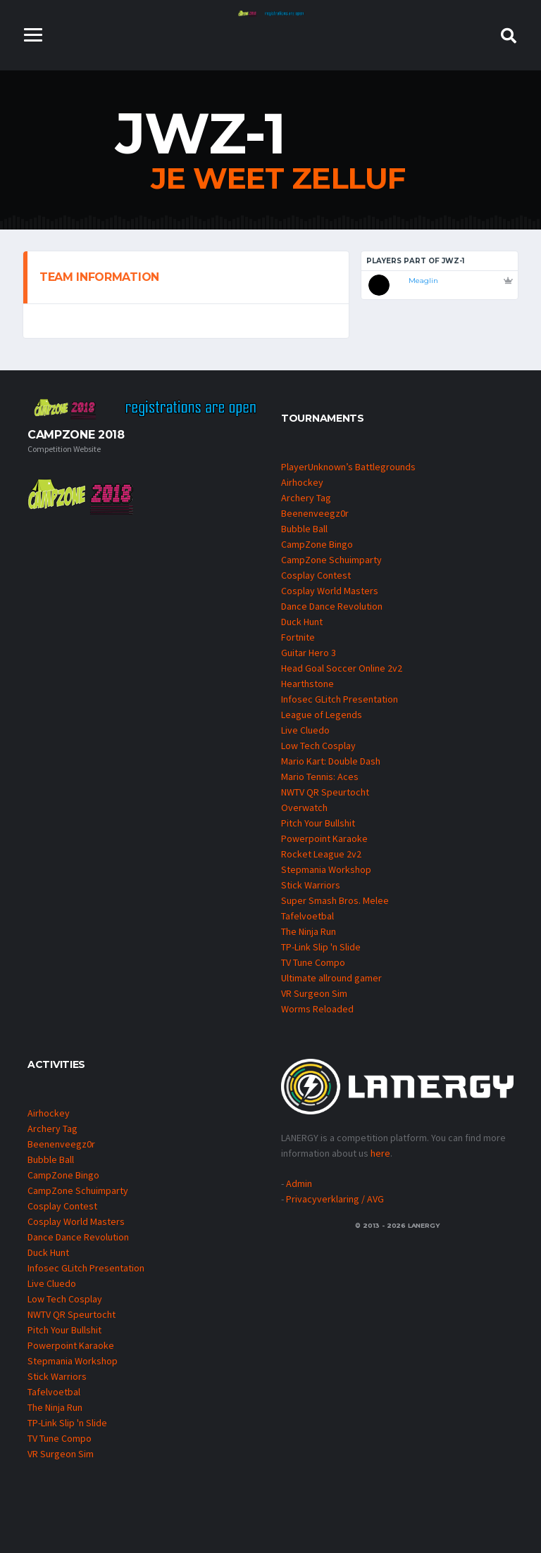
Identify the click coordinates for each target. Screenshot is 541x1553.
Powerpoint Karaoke (324, 838)
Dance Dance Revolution (332, 606)
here (380, 1153)
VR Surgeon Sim (314, 993)
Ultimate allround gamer (331, 978)
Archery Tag (306, 497)
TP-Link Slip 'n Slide (321, 947)
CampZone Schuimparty (331, 559)
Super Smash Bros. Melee (335, 900)
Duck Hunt (302, 621)
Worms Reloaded (317, 1008)
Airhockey (302, 482)
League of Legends (321, 714)
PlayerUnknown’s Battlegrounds (348, 466)
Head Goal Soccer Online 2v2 (341, 668)
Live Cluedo (305, 730)
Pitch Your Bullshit (318, 823)
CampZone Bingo (317, 544)
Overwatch (304, 807)
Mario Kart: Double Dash (330, 761)
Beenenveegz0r (315, 513)
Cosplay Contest (316, 575)
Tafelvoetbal (307, 916)
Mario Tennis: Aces (320, 776)
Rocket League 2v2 (321, 854)
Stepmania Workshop (326, 869)
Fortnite (298, 637)
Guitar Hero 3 (308, 652)
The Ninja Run (308, 931)
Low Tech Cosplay (318, 745)
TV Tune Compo (313, 962)
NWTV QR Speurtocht (325, 792)
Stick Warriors (310, 885)
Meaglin (423, 280)
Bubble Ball (304, 528)
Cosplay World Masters (329, 590)
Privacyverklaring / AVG (335, 1199)
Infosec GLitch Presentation (339, 699)
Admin (299, 1183)
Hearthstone (307, 683)
